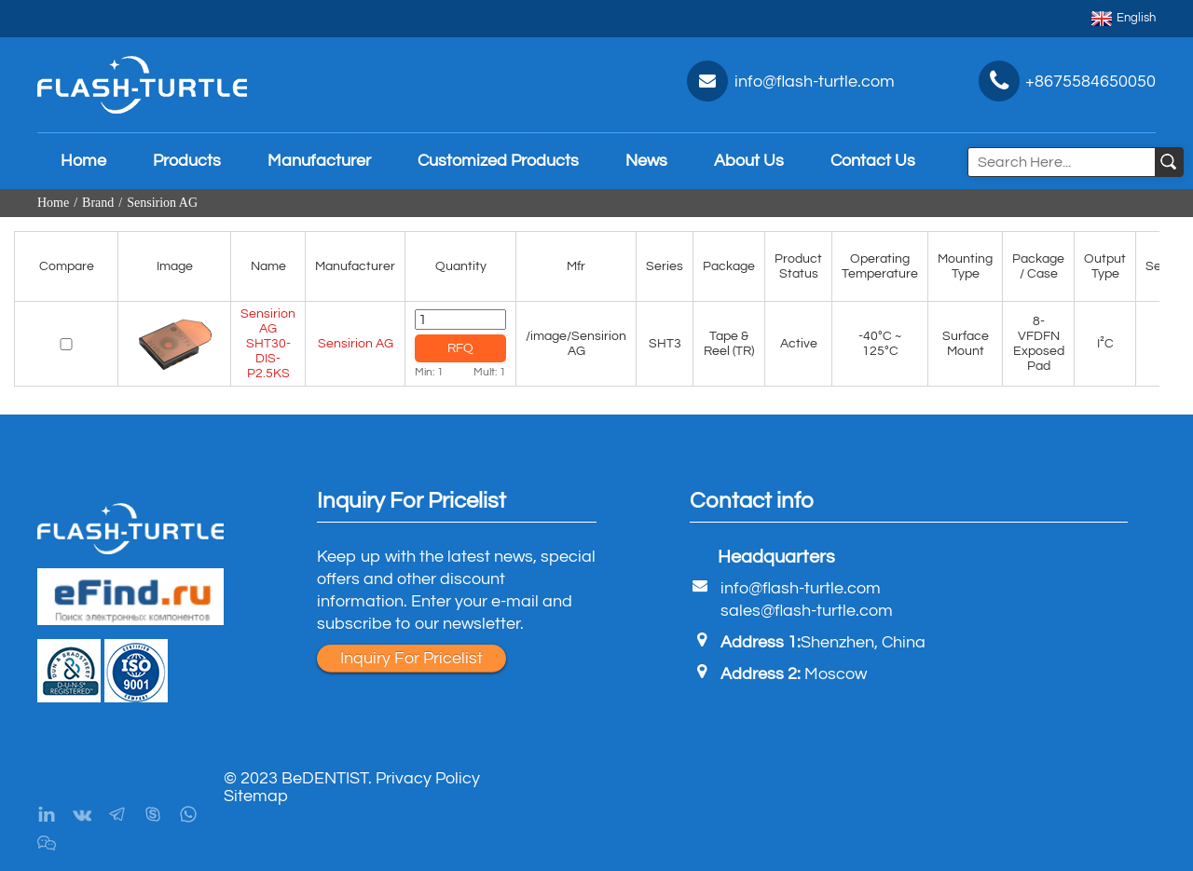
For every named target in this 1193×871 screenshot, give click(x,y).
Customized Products (498, 161)
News (646, 161)
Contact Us (872, 161)
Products (187, 161)
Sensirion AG (162, 203)
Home (83, 161)
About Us (749, 161)
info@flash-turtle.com (800, 588)
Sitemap (256, 796)
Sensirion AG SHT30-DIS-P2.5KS (267, 343)
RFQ (460, 348)
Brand (98, 203)
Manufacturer (319, 161)
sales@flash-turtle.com (806, 610)
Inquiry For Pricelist (411, 658)
